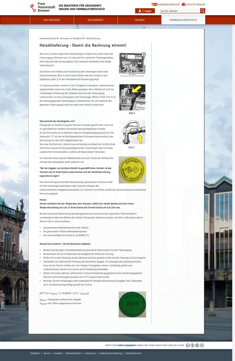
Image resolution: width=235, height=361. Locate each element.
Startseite (35, 353)
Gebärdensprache (169, 4)
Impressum (90, 353)
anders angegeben (127, 345)
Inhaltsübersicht (133, 353)
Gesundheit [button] (96, 20)
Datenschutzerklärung (111, 353)
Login (148, 11)
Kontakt (58, 353)
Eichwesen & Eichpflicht (72, 38)
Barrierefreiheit (73, 353)
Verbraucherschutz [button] (183, 20)
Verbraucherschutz (49, 38)
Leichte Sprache (195, 4)
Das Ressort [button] (52, 20)
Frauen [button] (139, 20)
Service (47, 353)
